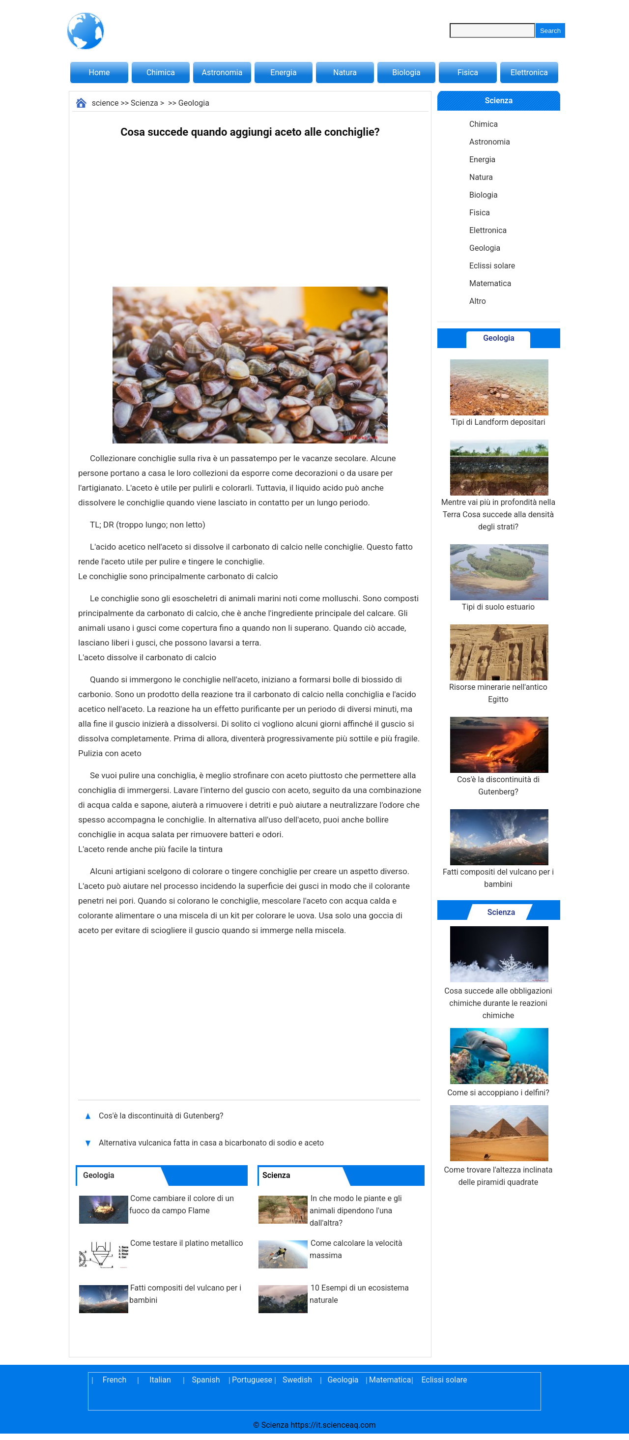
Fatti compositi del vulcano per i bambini (498, 849)
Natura (345, 72)
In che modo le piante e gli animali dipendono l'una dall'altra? (356, 1211)
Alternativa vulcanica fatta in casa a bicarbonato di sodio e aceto (212, 1142)
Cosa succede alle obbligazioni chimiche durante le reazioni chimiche (498, 973)
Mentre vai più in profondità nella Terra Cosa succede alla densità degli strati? (498, 485)
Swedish (297, 1379)
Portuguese (251, 1379)
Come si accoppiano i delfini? (498, 1062)
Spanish (206, 1379)
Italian (160, 1379)
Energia (283, 72)
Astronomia (222, 72)
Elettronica (529, 72)
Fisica (467, 72)
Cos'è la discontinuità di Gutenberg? (162, 1115)
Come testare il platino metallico (186, 1243)
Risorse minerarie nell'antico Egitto (498, 664)
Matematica (490, 283)
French (114, 1379)
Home (99, 72)
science (105, 103)
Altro (477, 301)
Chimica (160, 72)
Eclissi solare (492, 265)
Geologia (193, 103)
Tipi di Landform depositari (498, 393)
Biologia (406, 72)
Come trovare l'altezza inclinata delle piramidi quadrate (498, 1146)
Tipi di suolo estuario (498, 578)
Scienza (144, 103)
